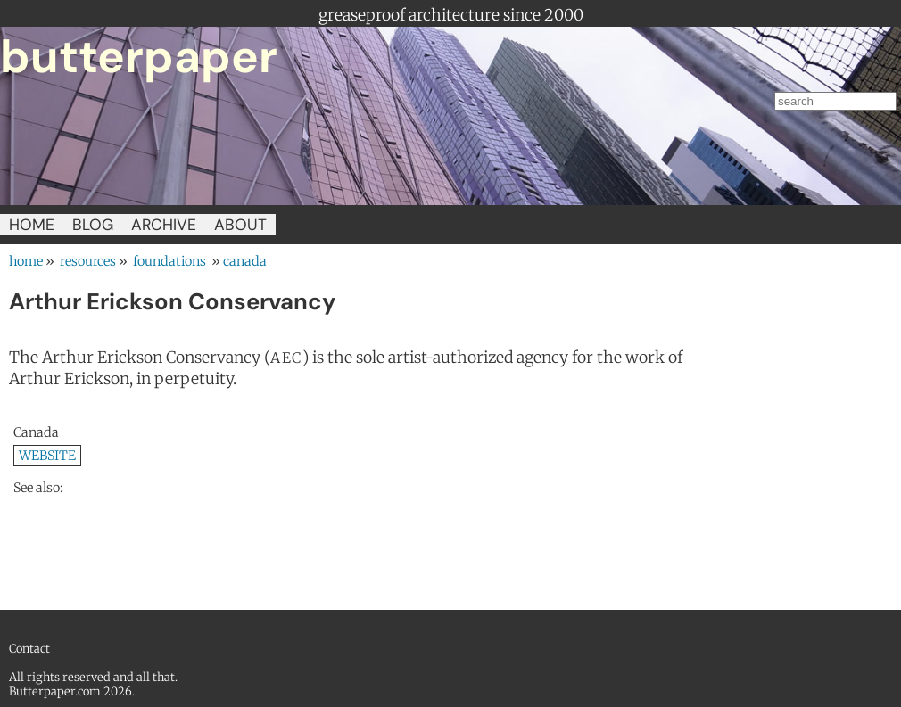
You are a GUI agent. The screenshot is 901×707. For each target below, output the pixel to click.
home (26, 261)
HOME (31, 224)
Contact (29, 648)
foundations (169, 261)
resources (88, 261)
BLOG (92, 224)
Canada (245, 261)
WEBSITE (47, 456)
